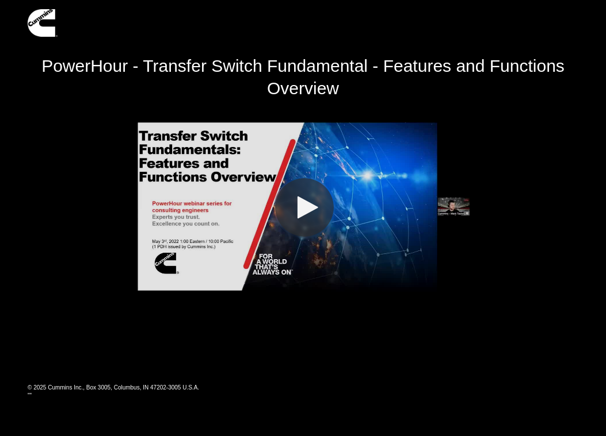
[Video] (303, 206)
